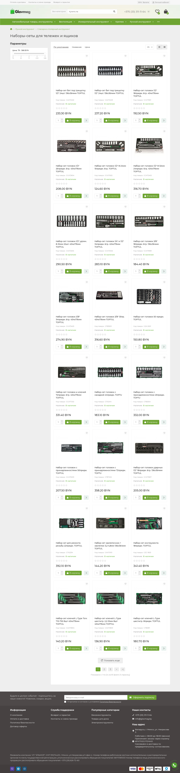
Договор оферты (18, 726)
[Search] (92, 11)
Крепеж (116, 22)
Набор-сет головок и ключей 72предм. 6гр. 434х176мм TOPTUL (71, 395)
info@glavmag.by (143, 719)
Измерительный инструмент (90, 22)
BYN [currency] (143, 2)
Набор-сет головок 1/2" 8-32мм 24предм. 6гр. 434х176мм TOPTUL (149, 169)
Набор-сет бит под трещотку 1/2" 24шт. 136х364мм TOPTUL (71, 92)
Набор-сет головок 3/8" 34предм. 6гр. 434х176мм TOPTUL (69, 319)
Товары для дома (100, 719)
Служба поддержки (62, 710)
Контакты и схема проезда (39, 2)
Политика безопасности (22, 722)
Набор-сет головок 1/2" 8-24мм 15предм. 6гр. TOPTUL (110, 167)
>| (123, 669)
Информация (18, 710)
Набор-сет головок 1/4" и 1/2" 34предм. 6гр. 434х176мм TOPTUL (109, 244)
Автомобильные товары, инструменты (31, 22)
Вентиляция (64, 22)
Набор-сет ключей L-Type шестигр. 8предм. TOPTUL (146, 619)
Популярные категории (105, 710)
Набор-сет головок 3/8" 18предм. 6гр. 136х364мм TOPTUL (146, 244)
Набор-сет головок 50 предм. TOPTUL (148, 318)
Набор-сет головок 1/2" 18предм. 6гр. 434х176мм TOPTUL (146, 93)
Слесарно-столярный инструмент (53, 29)
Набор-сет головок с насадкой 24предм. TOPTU (108, 393)
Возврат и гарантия (61, 2)
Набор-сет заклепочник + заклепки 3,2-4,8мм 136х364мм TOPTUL (110, 546)
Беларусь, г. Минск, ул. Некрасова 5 (152, 730)
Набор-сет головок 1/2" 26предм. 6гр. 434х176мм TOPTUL (69, 169)
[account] (161, 2)
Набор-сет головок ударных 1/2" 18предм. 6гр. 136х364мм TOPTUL (148, 470)
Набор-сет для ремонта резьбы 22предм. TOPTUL (69, 544)
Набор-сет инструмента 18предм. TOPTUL (145, 544)
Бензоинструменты (101, 715)
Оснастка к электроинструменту (142, 22)
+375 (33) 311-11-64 (143, 715)
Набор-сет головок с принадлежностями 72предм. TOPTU (110, 470)
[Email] (95, 697)
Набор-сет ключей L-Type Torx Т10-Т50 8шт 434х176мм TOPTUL (71, 621)
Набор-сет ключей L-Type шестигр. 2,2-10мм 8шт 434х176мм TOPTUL (108, 621)
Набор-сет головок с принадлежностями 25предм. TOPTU (148, 395)
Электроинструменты (102, 722)
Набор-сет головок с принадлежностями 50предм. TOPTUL (71, 470)
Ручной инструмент (24, 29)
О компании (16, 715)
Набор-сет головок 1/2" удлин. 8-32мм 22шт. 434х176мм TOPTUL (71, 244)
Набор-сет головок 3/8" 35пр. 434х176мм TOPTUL (109, 318)
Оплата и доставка (18, 2)
